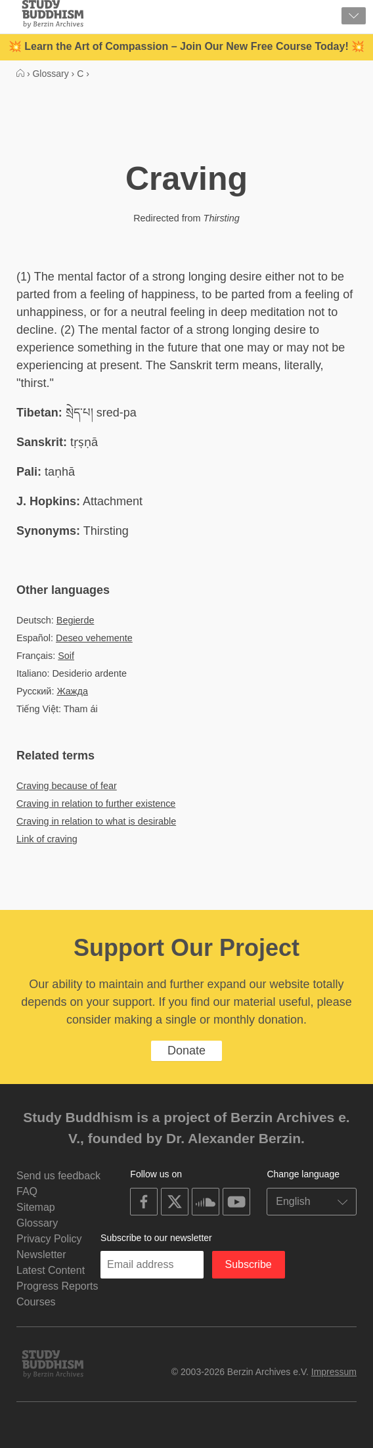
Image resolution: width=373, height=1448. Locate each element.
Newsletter (41, 1254)
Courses (36, 1301)
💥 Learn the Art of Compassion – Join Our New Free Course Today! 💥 (186, 46)
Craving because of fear (66, 786)
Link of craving (46, 839)
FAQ (26, 1191)
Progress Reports (57, 1286)
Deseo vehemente (94, 638)
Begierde (75, 620)
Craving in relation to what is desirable (96, 821)
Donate (186, 1050)
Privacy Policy (49, 1238)
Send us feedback (58, 1175)
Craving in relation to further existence (95, 803)
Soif (66, 655)
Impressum (334, 1372)
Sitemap (35, 1207)
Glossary (37, 1223)
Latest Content (50, 1270)
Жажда (71, 691)
